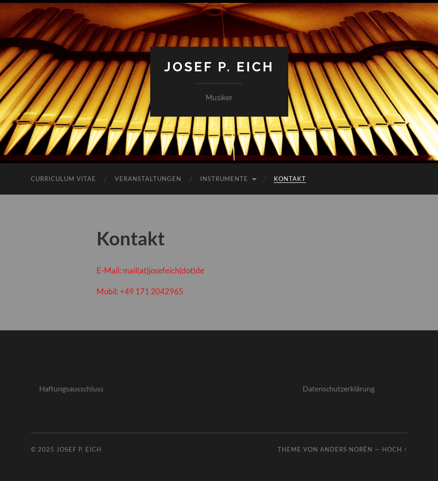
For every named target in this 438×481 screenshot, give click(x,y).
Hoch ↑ (394, 449)
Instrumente (224, 178)
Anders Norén (346, 449)
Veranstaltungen (148, 178)
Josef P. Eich (219, 67)
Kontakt (290, 178)
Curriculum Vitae (63, 178)
